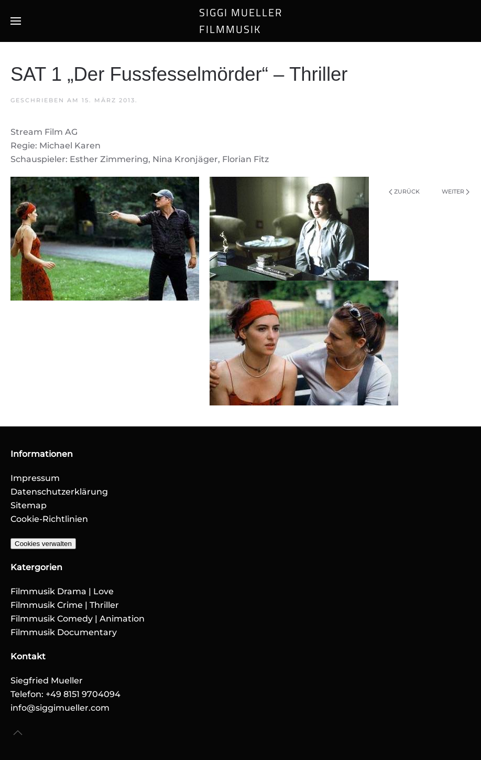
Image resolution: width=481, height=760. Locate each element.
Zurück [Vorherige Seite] (404, 191)
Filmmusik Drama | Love (62, 591)
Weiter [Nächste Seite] (455, 191)
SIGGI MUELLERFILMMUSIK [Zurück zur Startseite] (240, 21)
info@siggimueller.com (60, 708)
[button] (15, 21)
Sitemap (28, 505)
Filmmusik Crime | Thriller (64, 605)
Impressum (35, 478)
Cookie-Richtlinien (49, 519)
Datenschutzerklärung (59, 492)
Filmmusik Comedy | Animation (77, 619)
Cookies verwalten (43, 544)
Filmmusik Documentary (63, 632)
